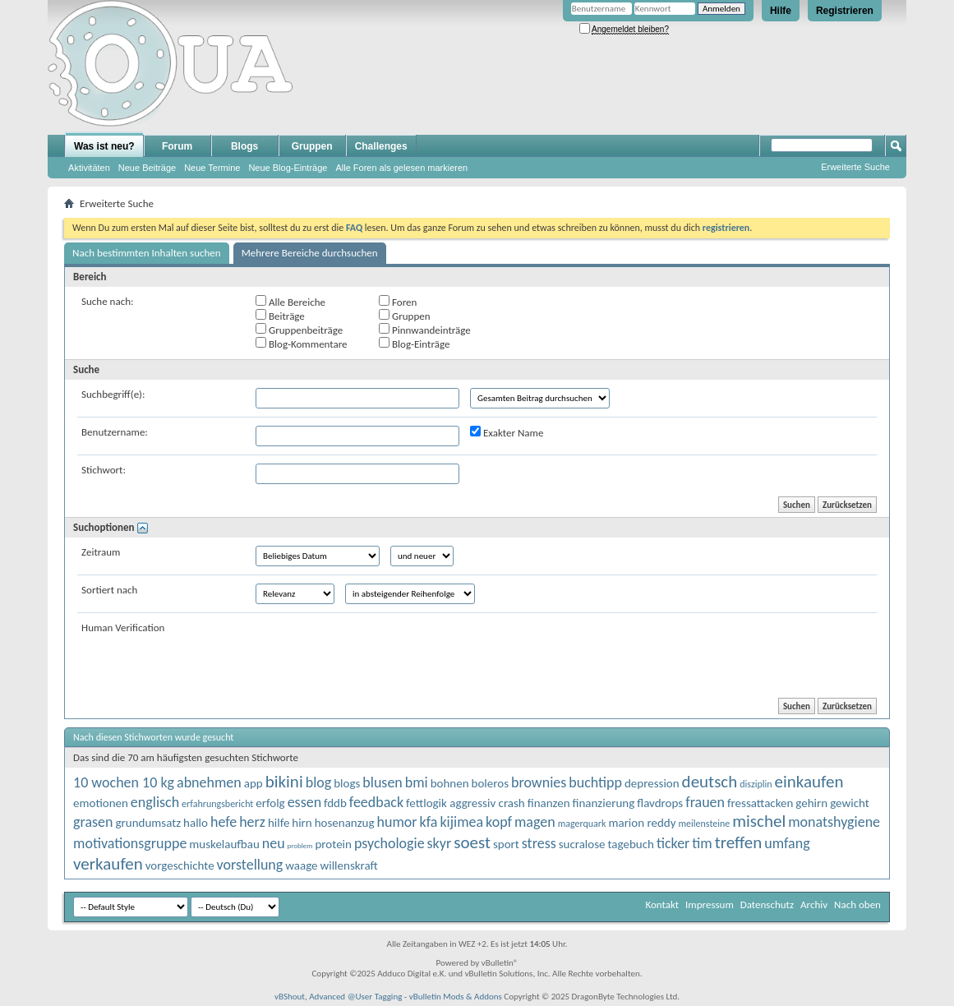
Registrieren (844, 10)
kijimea (461, 822)
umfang (786, 843)
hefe (223, 822)
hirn (301, 822)
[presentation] (380, 653)
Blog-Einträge (414, 343)
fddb (335, 803)
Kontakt (662, 904)
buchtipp (595, 782)
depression (652, 783)
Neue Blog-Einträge (287, 168)
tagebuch (631, 844)
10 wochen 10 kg (123, 782)
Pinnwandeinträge (425, 329)
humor (397, 822)
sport (506, 844)
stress (539, 843)
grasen (93, 822)
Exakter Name (506, 432)
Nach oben (857, 904)
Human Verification (122, 627)
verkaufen (108, 863)
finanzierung (603, 803)
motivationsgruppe (130, 843)
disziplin (756, 784)
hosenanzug (345, 822)
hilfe (278, 822)
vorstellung (250, 865)
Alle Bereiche (290, 301)
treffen (739, 842)
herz (252, 822)
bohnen (450, 783)
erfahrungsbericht (217, 804)
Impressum (709, 904)
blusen (382, 782)
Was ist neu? (104, 146)
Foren (398, 301)
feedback (376, 802)
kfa (429, 822)
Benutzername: (114, 432)
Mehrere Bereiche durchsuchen (310, 253)
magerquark (582, 823)
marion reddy (641, 822)
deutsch (710, 781)
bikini (284, 781)
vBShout (289, 996)
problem (300, 845)
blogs (347, 783)
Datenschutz (767, 904)
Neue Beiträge (147, 168)
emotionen (100, 803)
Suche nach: (107, 301)
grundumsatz (148, 822)
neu (273, 843)
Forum (177, 146)
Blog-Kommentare (302, 343)
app (253, 783)
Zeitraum (100, 552)
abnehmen (209, 782)
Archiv (813, 904)
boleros (490, 783)
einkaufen (808, 781)
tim (702, 843)
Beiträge (280, 315)
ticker (673, 843)
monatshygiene (834, 822)
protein (333, 844)
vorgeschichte (179, 865)
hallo (195, 822)
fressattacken (760, 803)
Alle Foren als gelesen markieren (401, 168)
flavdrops (660, 803)
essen (304, 802)
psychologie (389, 843)
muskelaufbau (224, 844)
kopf (499, 822)
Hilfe (780, 10)
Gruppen (312, 146)
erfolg (270, 803)
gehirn (811, 803)
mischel (759, 821)
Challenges (381, 146)
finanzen (549, 803)
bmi (416, 782)
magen (534, 822)
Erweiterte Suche (855, 167)
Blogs (244, 146)
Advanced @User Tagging (355, 996)
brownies (538, 782)
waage (301, 865)
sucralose (582, 844)
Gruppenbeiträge (299, 329)
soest (472, 842)
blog (319, 782)
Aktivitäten (89, 168)
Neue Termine (212, 168)
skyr (439, 843)
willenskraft (349, 865)
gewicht (849, 803)
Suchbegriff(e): (113, 394)
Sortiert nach (109, 590)
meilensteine (704, 823)
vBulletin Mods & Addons (455, 996)
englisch (155, 802)
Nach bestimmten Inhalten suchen (146, 253)
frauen (705, 802)
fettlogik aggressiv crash (465, 803)
